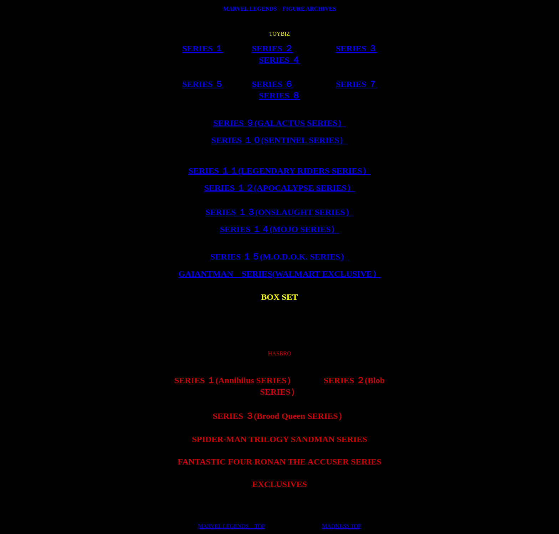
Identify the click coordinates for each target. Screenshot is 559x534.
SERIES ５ (202, 84)
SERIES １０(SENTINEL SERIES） (279, 140)
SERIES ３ (356, 48)
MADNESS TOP (341, 526)
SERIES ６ (272, 84)
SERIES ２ (272, 48)
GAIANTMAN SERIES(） (279, 273)
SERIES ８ (279, 95)
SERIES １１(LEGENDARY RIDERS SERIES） (279, 170)
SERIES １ (202, 48)
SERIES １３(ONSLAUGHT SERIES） (279, 212)
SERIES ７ (356, 84)
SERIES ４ (279, 60)
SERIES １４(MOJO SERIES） (279, 229)
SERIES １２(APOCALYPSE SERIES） (279, 187)
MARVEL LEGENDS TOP (231, 526)
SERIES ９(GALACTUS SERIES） (279, 123)
